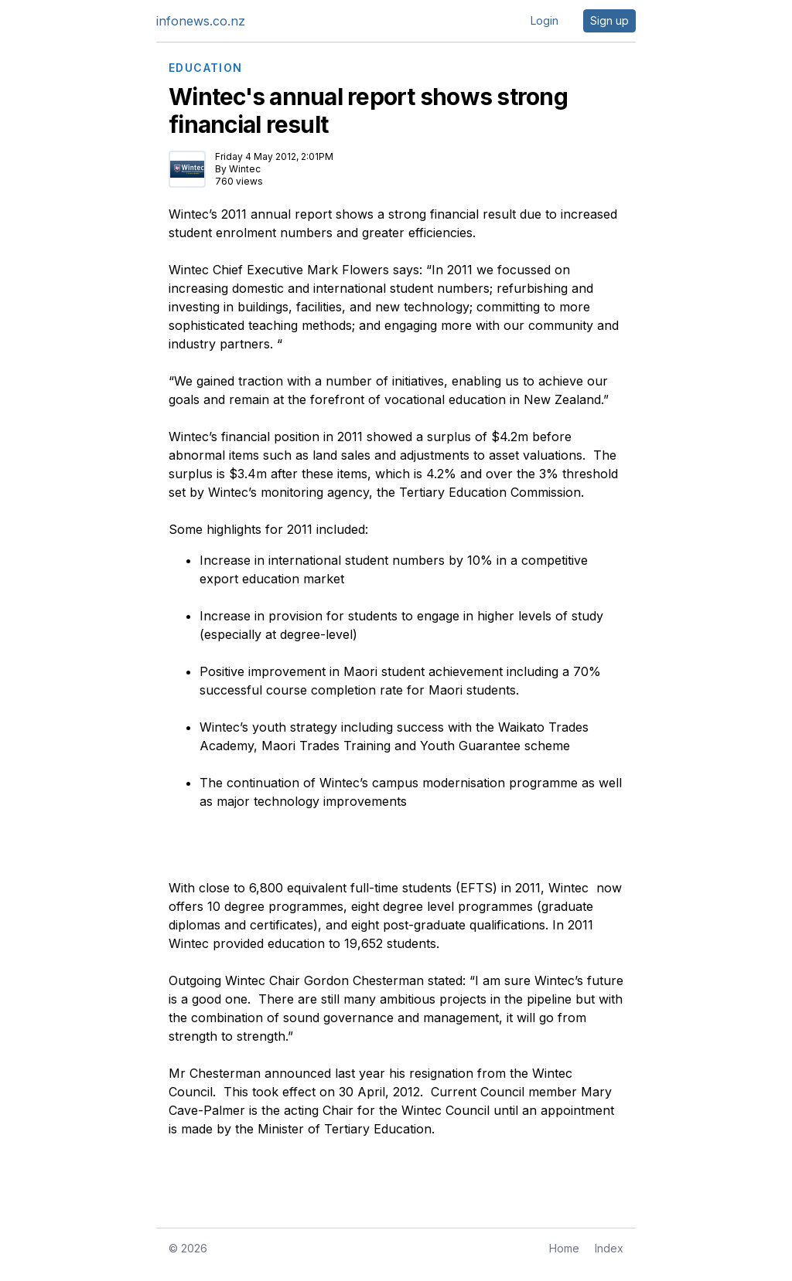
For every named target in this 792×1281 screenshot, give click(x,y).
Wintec (245, 169)
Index (609, 1248)
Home (564, 1248)
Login (544, 20)
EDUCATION (206, 68)
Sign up (609, 20)
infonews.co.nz (200, 21)
